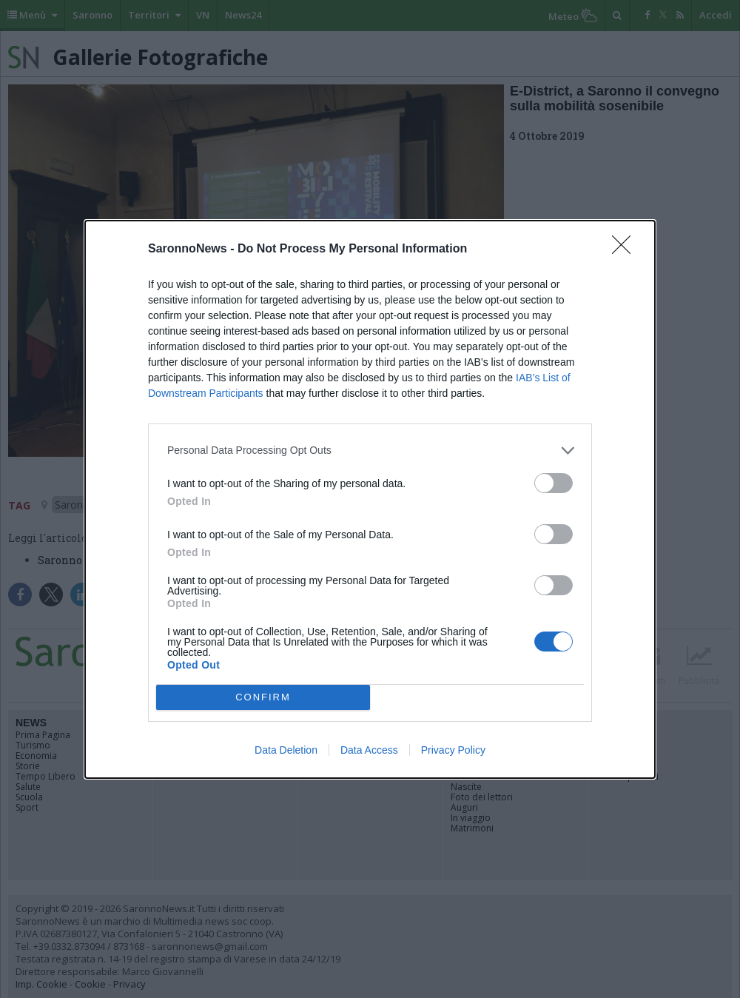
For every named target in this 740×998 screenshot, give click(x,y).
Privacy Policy (453, 750)
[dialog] (370, 499)
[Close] (626, 249)
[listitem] (370, 450)
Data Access (369, 750)
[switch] (553, 483)
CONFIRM (263, 697)
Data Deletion (286, 750)
